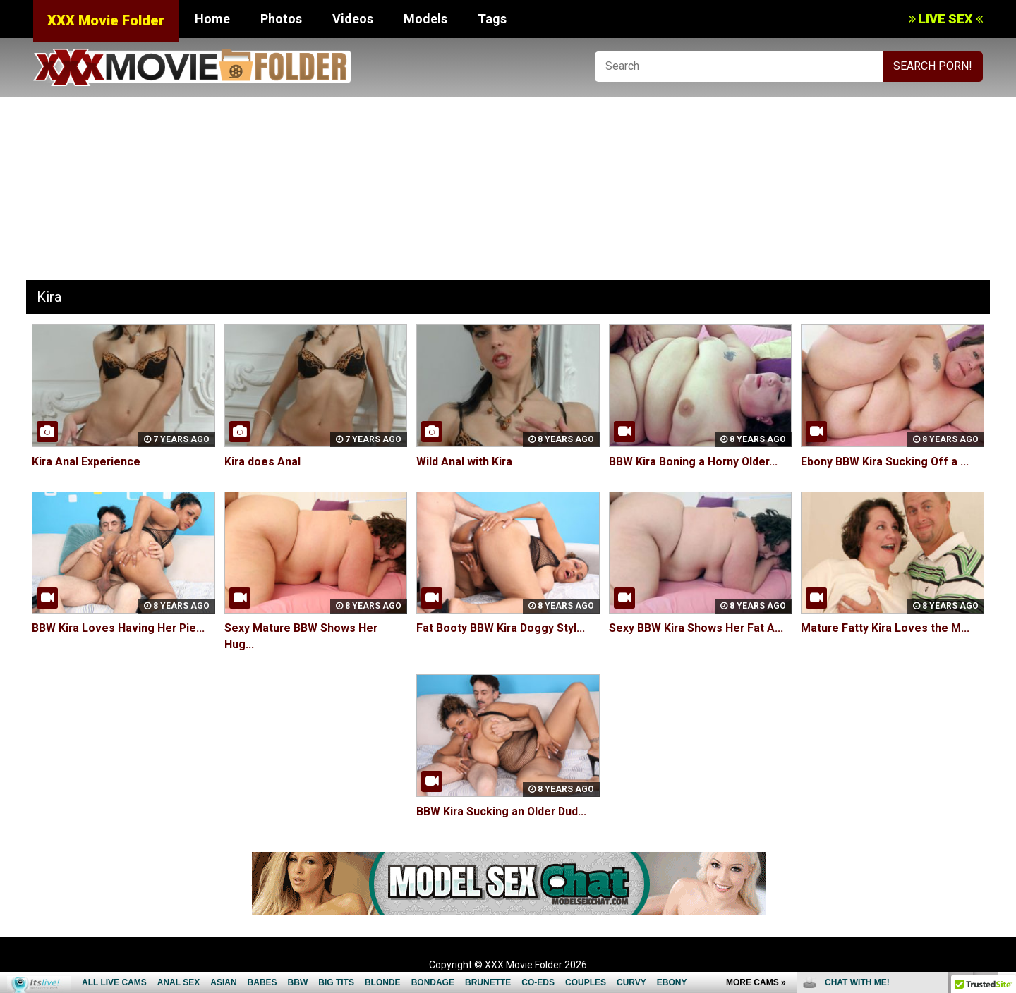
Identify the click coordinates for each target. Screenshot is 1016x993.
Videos (352, 18)
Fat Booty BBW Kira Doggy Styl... (501, 628)
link (1003, 772)
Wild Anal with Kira (464, 461)
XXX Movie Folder (105, 20)
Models (425, 18)
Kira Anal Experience (87, 461)
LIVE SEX (946, 18)
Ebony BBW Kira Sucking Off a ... (885, 461)
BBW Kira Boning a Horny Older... (694, 461)
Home (212, 18)
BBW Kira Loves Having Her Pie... (119, 628)
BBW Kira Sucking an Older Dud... (502, 811)
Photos (281, 18)
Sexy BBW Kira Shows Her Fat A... (697, 628)
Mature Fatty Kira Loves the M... (886, 628)
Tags (492, 18)
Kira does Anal (262, 461)
